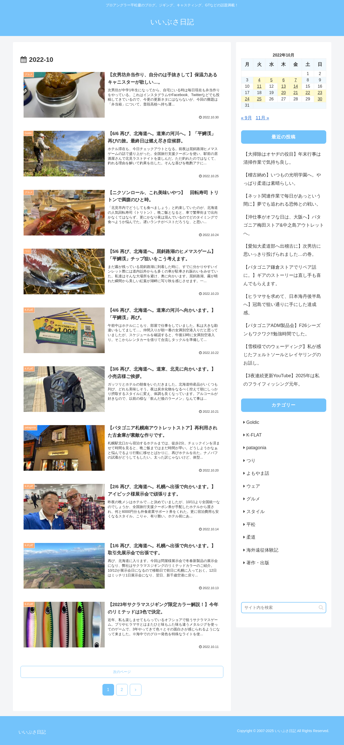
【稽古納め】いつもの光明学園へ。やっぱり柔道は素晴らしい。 (282, 179)
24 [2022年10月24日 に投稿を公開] (247, 99)
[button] (321, 607)
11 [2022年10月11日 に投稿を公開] (259, 86)
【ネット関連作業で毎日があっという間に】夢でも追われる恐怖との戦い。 (282, 200)
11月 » (262, 117)
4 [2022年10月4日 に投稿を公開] (259, 80)
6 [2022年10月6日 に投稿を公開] (283, 80)
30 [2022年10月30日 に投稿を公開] (320, 99)
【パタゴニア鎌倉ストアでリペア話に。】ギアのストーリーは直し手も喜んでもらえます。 (282, 275)
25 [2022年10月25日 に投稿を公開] (259, 99)
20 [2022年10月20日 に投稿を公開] (283, 92)
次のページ (122, 672)
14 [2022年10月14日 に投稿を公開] (295, 86)
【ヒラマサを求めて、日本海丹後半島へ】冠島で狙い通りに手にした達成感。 (282, 304)
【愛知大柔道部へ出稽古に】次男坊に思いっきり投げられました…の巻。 (282, 250)
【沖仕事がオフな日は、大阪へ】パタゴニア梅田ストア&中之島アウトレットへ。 (283, 225)
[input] (283, 607)
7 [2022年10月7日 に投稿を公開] (296, 80)
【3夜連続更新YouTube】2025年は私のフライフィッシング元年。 (281, 379)
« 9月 (246, 117)
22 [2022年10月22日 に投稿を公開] (307, 92)
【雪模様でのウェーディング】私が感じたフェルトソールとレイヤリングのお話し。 (282, 355)
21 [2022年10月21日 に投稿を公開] (295, 92)
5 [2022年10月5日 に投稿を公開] (271, 80)
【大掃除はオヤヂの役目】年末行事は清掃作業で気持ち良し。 (282, 158)
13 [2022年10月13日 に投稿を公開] (283, 86)
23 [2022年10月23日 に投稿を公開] (320, 92)
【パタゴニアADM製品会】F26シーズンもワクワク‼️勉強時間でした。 (282, 329)
